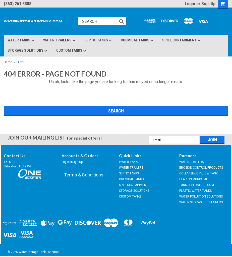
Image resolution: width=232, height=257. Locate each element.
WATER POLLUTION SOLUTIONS (201, 196)
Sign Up (208, 3)
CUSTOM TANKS (71, 50)
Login (190, 3)
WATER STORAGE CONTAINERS (201, 202)
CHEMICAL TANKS (137, 40)
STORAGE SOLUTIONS (27, 50)
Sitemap (53, 252)
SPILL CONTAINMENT (181, 40)
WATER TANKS (21, 40)
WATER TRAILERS (59, 40)
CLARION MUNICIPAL (193, 179)
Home (8, 62)
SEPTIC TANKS (98, 40)
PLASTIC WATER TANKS (195, 190)
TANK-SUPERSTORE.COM (196, 185)
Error (21, 62)
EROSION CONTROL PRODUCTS (201, 167)
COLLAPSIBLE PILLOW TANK (198, 173)
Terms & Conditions (83, 174)
